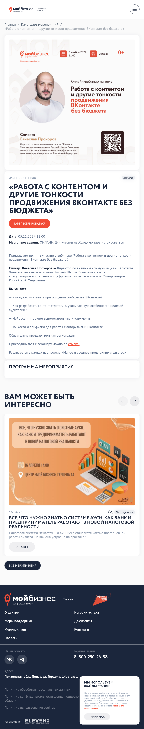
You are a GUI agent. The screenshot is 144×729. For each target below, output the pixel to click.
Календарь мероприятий (40, 24)
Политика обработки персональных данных (37, 689)
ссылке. (74, 344)
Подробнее (22, 547)
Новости (10, 638)
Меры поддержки (18, 621)
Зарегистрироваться (29, 224)
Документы (83, 621)
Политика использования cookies (29, 707)
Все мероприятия (22, 565)
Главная (10, 24)
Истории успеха (86, 612)
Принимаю (97, 717)
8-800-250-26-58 (91, 657)
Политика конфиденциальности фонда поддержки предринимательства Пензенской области (68, 698)
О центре (11, 612)
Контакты (81, 629)
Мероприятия (15, 629)
